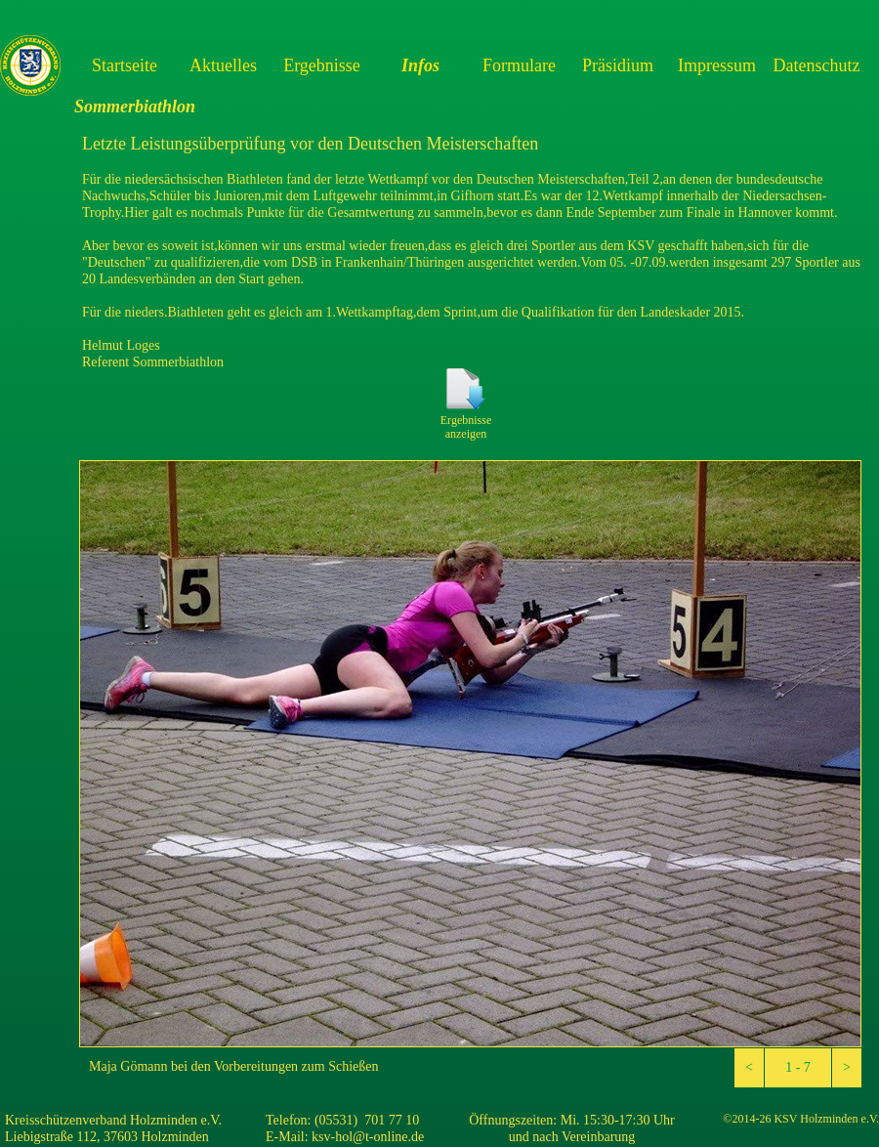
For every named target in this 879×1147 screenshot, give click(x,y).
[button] (749, 1067)
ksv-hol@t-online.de (368, 1136)
